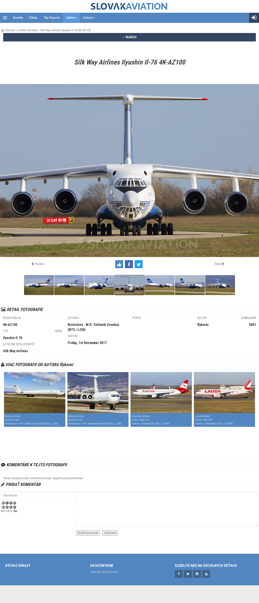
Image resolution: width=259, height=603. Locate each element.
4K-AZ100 (10, 325)
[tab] (129, 37)
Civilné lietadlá (27, 30)
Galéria (71, 18)
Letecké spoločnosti (104, 572)
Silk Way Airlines (15, 351)
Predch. (39, 264)
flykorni (203, 325)
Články (33, 18)
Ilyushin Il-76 (12, 338)
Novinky (18, 18)
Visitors (89, 18)
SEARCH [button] (129, 37)
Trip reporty (51, 18)
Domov (10, 30)
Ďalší (218, 264)
